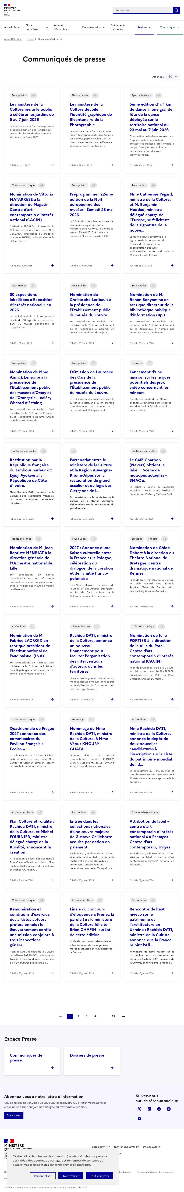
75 (113, 1016)
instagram (168, 1108)
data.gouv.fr (99, 1147)
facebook (158, 1108)
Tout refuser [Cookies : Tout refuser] (71, 1176)
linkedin (149, 1108)
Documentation (91, 27)
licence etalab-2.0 (75, 1187)
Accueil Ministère (13, 39)
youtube (139, 1118)
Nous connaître (32, 27)
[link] (60, 1016)
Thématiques (168, 27)
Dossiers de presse (87, 1055)
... (104, 1016)
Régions (142, 27)
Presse (30, 39)
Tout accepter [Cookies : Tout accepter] (99, 1176)
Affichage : (166, 76)
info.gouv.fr (150, 1147)
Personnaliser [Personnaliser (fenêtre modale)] (42, 1176)
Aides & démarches (60, 27)
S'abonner (14, 1115)
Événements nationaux (118, 27)
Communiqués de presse (26, 1057)
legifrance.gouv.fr (124, 1147)
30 (170, 76)
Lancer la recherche (176, 10)
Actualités (10, 27)
